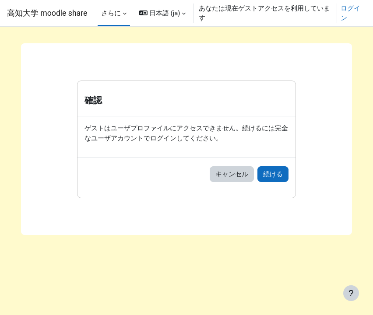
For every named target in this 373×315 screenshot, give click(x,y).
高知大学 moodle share (47, 13)
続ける (273, 174)
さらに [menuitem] (111, 13)
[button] (162, 13)
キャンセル (231, 174)
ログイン (350, 13)
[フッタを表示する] (351, 293)
